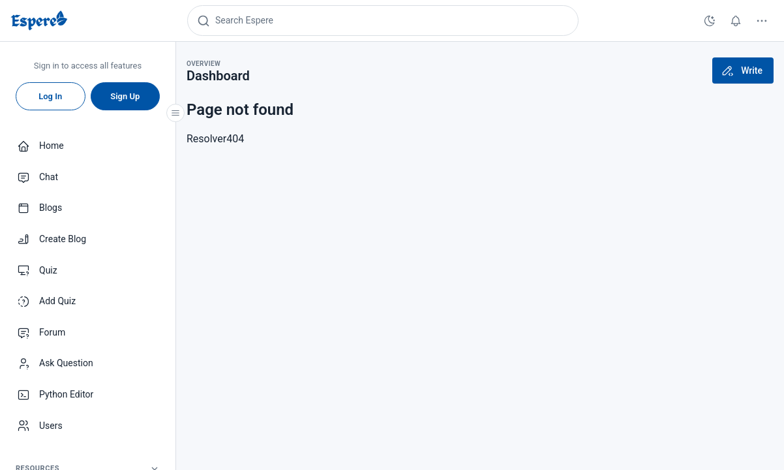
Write (741, 70)
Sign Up (125, 96)
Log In (50, 96)
